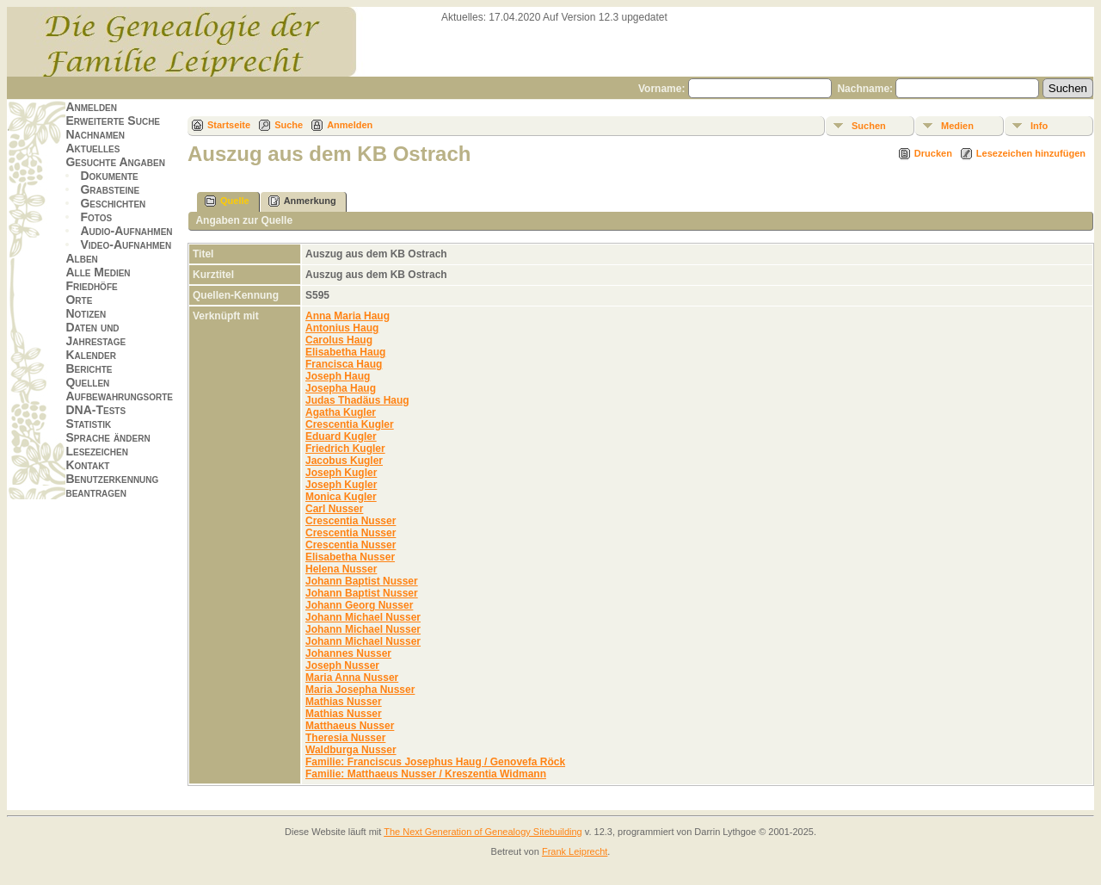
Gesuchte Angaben (115, 162)
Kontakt (87, 465)
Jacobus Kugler (344, 461)
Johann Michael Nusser (363, 617)
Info (1039, 126)
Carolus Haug (338, 340)
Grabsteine (109, 189)
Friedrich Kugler (345, 448)
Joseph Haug (337, 376)
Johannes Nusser (348, 653)
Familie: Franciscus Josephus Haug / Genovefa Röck (435, 762)
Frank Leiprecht (574, 851)
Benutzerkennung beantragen (111, 485)
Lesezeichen (96, 451)
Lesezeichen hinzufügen (1031, 153)
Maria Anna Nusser (351, 677)
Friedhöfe (91, 286)
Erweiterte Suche (112, 120)
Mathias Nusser (343, 702)
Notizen (85, 313)
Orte (78, 299)
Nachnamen (94, 134)
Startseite (228, 125)
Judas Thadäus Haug (357, 400)
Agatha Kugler (340, 412)
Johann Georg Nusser (359, 605)
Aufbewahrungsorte (119, 396)
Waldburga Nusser (351, 750)
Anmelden (91, 107)
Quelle (227, 201)
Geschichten (112, 203)
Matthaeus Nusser (349, 726)
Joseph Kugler (341, 473)
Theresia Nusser (345, 738)
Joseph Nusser (342, 665)
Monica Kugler (341, 497)
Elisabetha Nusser (350, 557)
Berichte (88, 368)
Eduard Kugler (341, 436)
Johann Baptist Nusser (361, 581)
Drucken (933, 153)
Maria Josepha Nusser (360, 690)
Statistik (88, 423)
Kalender (90, 355)
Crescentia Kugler (349, 424)
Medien (957, 126)
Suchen (869, 126)
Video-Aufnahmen (125, 244)
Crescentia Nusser (350, 521)
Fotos (96, 217)
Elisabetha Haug (345, 352)
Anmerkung (302, 201)
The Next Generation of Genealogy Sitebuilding (483, 831)
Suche (288, 125)
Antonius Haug (341, 328)
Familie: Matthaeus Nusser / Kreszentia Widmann (425, 774)
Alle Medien (97, 272)
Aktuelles (92, 148)
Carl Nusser (334, 509)
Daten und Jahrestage (95, 334)
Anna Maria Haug (347, 316)
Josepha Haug (340, 388)
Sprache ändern (107, 437)
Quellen (87, 382)
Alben (81, 258)
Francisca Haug (343, 364)
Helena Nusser (341, 569)
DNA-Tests (95, 410)
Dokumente (109, 176)
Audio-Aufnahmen (126, 231)
